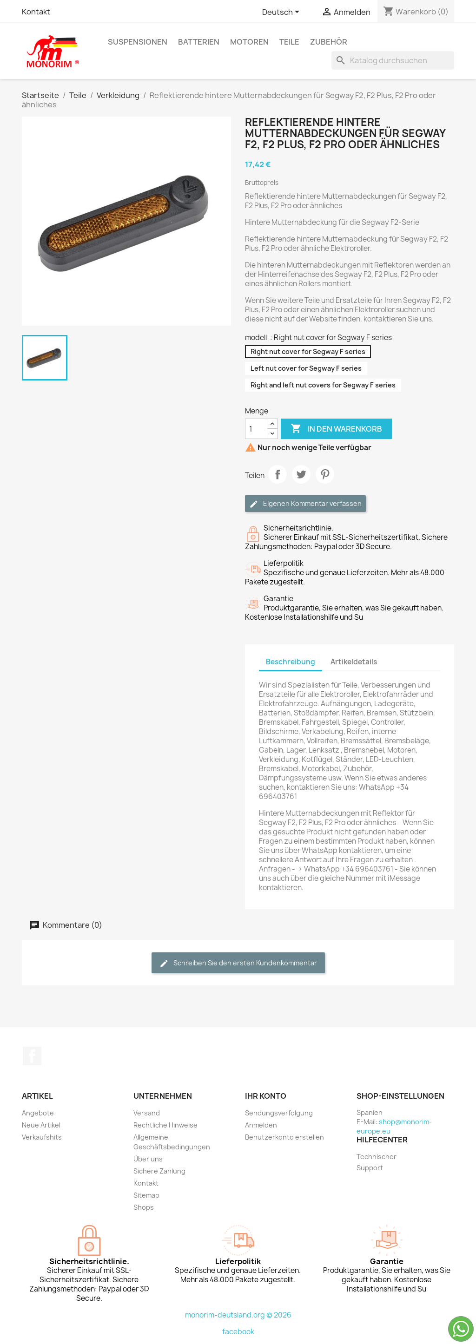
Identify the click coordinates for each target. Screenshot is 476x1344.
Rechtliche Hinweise (165, 1125)
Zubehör (328, 42)
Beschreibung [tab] (290, 662)
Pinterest (325, 474)
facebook (238, 1332)
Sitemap (146, 1195)
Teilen (277, 474)
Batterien (198, 42)
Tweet (301, 474)
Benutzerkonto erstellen (284, 1137)
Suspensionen (137, 42)
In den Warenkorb (336, 429)
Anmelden (261, 1125)
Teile (289, 42)
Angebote (38, 1112)
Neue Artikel (41, 1125)
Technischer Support (377, 1162)
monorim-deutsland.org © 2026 (238, 1315)
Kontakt (36, 12)
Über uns (148, 1158)
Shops (143, 1207)
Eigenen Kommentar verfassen (305, 504)
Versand (146, 1112)
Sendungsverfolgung (279, 1112)
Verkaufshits (42, 1137)
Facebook (32, 1056)
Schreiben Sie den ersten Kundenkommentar (238, 963)
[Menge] (256, 429)
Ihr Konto (265, 1096)
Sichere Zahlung (159, 1171)
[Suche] (392, 60)
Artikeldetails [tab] (354, 662)
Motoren (249, 42)
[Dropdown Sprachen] (282, 12)
